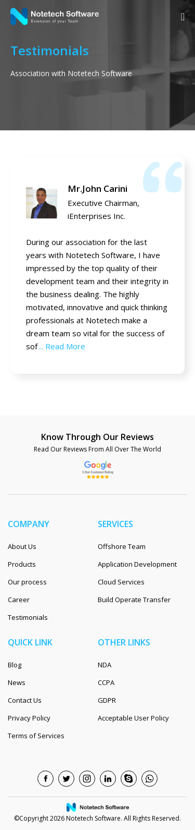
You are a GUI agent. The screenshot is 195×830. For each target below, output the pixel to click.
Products (22, 564)
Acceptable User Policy (133, 718)
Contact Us (25, 700)
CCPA (106, 682)
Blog (14, 664)
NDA (104, 664)
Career (19, 599)
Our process (27, 582)
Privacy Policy (29, 718)
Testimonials (28, 617)
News (16, 682)
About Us (22, 546)
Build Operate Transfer (134, 599)
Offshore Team (122, 546)
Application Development (137, 564)
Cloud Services (121, 582)
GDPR (107, 700)
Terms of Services (36, 735)
